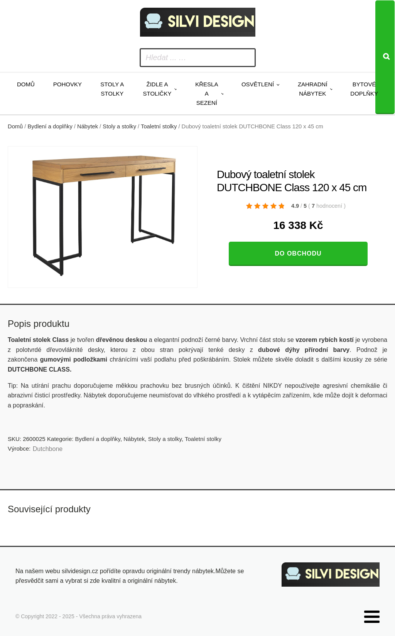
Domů (26, 84)
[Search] (385, 57)
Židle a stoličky (157, 89)
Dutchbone (47, 449)
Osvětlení (257, 84)
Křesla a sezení (206, 93)
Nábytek (87, 126)
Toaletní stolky (159, 126)
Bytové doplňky (364, 89)
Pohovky (67, 84)
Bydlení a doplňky (50, 126)
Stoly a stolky (112, 89)
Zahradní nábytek (312, 89)
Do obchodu (298, 253)
